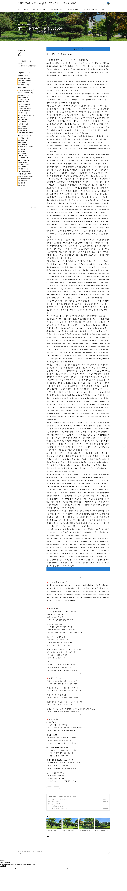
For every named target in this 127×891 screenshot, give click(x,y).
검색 (104, 3)
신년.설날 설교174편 (24, 95)
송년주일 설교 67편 (23, 130)
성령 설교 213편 (22, 113)
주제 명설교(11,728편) (39, 9)
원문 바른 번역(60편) (24, 178)
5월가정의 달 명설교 (23, 106)
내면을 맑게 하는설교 (73, 9)
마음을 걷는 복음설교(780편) (25, 176)
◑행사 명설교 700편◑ (24, 135)
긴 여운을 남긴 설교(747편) (25, 147)
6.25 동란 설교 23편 (23, 158)
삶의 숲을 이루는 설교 (90, 9)
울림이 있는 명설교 (56, 9)
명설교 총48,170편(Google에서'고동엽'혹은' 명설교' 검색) (46, 3)
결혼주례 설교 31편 (23, 162)
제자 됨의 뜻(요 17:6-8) (54, 802)
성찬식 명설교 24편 (23, 144)
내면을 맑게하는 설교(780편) (25, 133)
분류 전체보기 (23, 73)
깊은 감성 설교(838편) (24, 171)
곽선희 (26, 9)
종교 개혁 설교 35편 (23, 164)
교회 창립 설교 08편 (23, 138)
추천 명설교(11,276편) (24, 85)
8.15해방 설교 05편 (23, 160)
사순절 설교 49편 (23, 97)
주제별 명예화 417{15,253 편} (26, 90)
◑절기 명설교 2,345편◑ (25, 93)
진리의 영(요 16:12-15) (54, 804)
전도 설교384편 (22, 140)
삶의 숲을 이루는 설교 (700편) (26, 115)
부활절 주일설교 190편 (24, 104)
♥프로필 (19, 63)
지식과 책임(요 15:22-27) (54, 806)
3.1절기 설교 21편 (23, 155)
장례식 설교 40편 (23, 167)
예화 (103, 9)
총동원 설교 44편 (23, 142)
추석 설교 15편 (22, 117)
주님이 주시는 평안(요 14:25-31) (56, 808)
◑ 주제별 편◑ (22, 87)
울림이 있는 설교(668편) (24, 80)
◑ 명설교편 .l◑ (22, 76)
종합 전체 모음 (62, 796)
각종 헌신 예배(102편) (24, 169)
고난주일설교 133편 (23, 99)
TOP (108, 852)
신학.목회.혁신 (22, 181)
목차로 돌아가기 (78, 49)
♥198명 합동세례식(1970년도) (24, 61)
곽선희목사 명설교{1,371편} (25, 78)
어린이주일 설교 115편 (24, 108)
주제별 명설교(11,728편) (24, 82)
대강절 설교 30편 (23, 122)
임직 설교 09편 (22, 149)
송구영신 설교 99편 (23, 128)
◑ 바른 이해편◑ (53, 796)
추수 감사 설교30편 (23, 119)
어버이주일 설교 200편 (24, 111)
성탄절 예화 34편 (23, 126)
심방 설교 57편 (22, 151)
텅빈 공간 (21, 185)
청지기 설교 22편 (23, 153)
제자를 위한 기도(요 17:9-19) (55, 799)
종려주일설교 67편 (23, 102)
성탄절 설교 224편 (23, 124)
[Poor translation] (4, 866)
